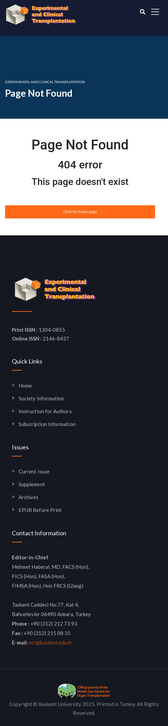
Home (25, 385)
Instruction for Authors (45, 411)
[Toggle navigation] (155, 12)
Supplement (32, 484)
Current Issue (34, 471)
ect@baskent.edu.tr (50, 642)
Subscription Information (47, 424)
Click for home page (80, 211)
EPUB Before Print (40, 510)
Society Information (41, 398)
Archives (29, 497)
